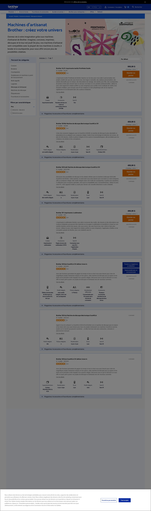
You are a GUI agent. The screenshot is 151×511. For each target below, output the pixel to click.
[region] (75, 500)
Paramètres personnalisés (109, 500)
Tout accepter (125, 500)
